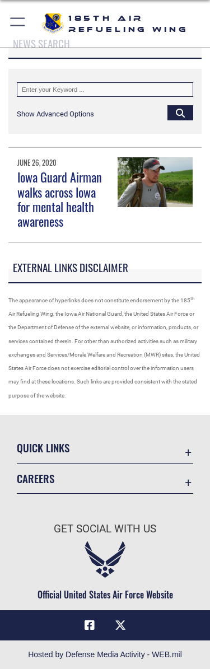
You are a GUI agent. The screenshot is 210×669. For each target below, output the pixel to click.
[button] (18, 24)
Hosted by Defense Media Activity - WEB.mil (105, 654)
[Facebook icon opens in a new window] (89, 625)
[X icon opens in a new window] (120, 625)
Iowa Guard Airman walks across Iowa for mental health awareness (59, 199)
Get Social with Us (105, 528)
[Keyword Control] (105, 89)
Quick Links (43, 447)
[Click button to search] (180, 112)
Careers (35, 478)
